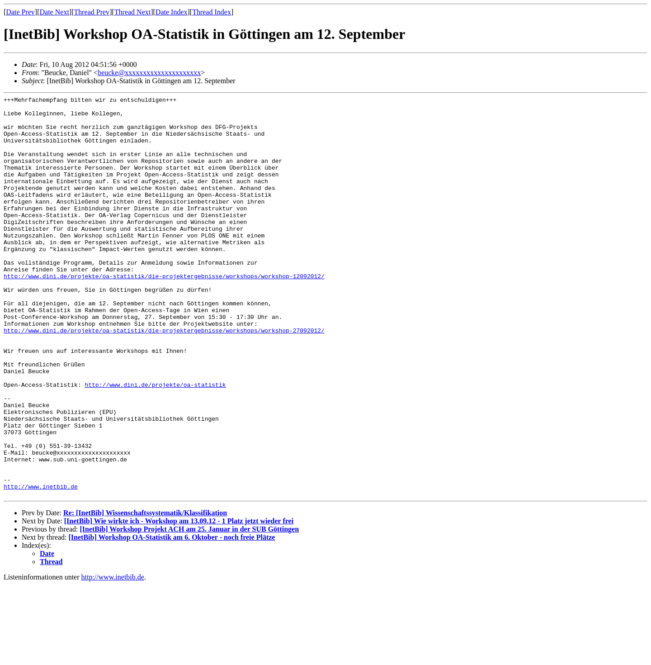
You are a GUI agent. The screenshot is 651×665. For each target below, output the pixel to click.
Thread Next (132, 12)
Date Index (172, 12)
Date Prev (20, 12)
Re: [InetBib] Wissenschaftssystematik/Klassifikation (145, 593)
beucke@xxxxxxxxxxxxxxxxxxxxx (149, 72)
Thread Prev (91, 12)
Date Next (54, 12)
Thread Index (211, 12)
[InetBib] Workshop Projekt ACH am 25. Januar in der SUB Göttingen (189, 609)
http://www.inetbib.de (41, 565)
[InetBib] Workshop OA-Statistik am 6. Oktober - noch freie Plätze (172, 617)
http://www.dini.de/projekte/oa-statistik (155, 443)
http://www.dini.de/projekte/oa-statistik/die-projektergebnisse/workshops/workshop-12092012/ (164, 313)
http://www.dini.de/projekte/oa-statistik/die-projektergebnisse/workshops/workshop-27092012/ (164, 378)
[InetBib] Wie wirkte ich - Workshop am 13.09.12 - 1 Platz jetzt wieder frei (178, 601)
